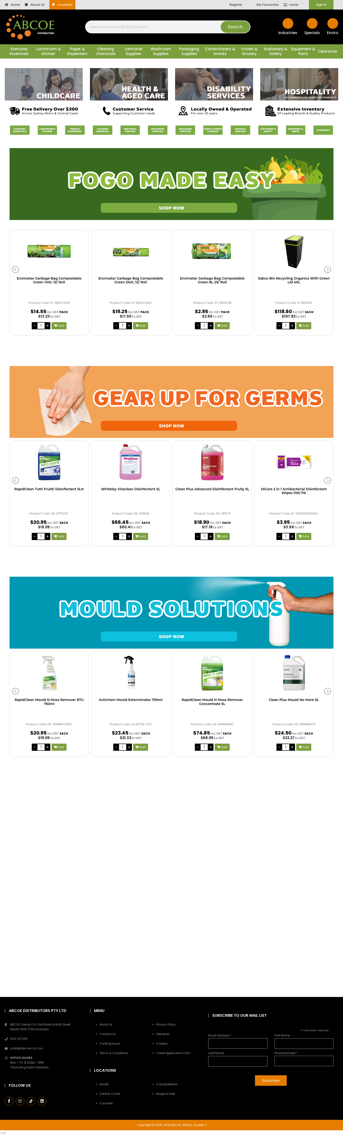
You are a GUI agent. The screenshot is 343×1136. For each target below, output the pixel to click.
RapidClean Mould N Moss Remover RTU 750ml (49, 702)
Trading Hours (109, 1043)
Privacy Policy (166, 1024)
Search (235, 27)
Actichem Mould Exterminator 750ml (131, 700)
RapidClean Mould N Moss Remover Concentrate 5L (212, 702)
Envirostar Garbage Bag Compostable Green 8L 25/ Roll (212, 280)
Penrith (104, 1084)
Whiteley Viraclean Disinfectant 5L (130, 489)
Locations (62, 4)
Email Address (219, 1035)
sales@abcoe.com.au (26, 1048)
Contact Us (107, 1034)
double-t (199, 1125)
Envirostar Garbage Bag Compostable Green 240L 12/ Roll (131, 280)
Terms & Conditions (113, 1053)
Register (235, 4)
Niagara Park (165, 1094)
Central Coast (109, 1094)
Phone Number (286, 1053)
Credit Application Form (173, 1053)
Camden (106, 1103)
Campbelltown (167, 1084)
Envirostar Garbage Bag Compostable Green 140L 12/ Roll (49, 280)
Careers (162, 1043)
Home (12, 4)
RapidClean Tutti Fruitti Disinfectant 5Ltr (49, 489)
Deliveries (163, 1034)
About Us (35, 4)
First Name (282, 1035)
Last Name (216, 1053)
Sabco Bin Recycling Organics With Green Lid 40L (294, 280)
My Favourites (268, 4)
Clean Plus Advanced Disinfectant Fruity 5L (212, 489)
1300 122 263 (18, 1039)
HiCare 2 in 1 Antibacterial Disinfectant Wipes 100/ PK (294, 491)
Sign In (321, 4)
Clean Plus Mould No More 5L (294, 700)
